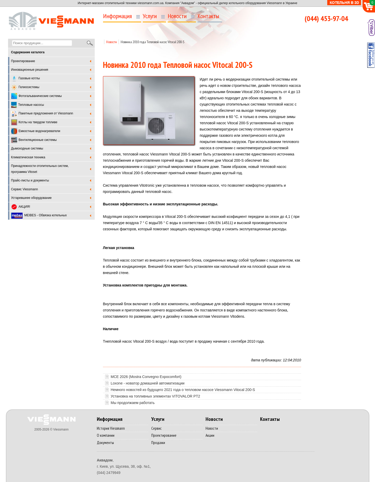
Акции (210, 435)
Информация (117, 16)
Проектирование (23, 61)
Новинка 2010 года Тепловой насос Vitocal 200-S (152, 42)
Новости (177, 16)
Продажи (158, 442)
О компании (105, 435)
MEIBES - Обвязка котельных (39, 216)
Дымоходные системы (27, 148)
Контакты (208, 16)
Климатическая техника (28, 157)
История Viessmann (111, 428)
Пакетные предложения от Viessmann (42, 114)
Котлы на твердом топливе (34, 122)
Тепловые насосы (27, 105)
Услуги (150, 16)
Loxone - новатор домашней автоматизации (148, 383)
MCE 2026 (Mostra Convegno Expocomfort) (146, 377)
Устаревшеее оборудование (31, 198)
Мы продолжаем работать (133, 403)
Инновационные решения (29, 69)
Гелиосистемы (25, 87)
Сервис (156, 428)
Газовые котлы (25, 79)
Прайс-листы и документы (30, 180)
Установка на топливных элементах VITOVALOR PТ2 (155, 396)
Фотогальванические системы (36, 96)
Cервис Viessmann (24, 189)
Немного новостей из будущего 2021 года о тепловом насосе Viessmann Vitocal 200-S (183, 390)
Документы (105, 442)
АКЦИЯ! (20, 207)
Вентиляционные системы (34, 140)
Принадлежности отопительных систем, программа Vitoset (40, 169)
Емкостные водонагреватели (35, 131)
